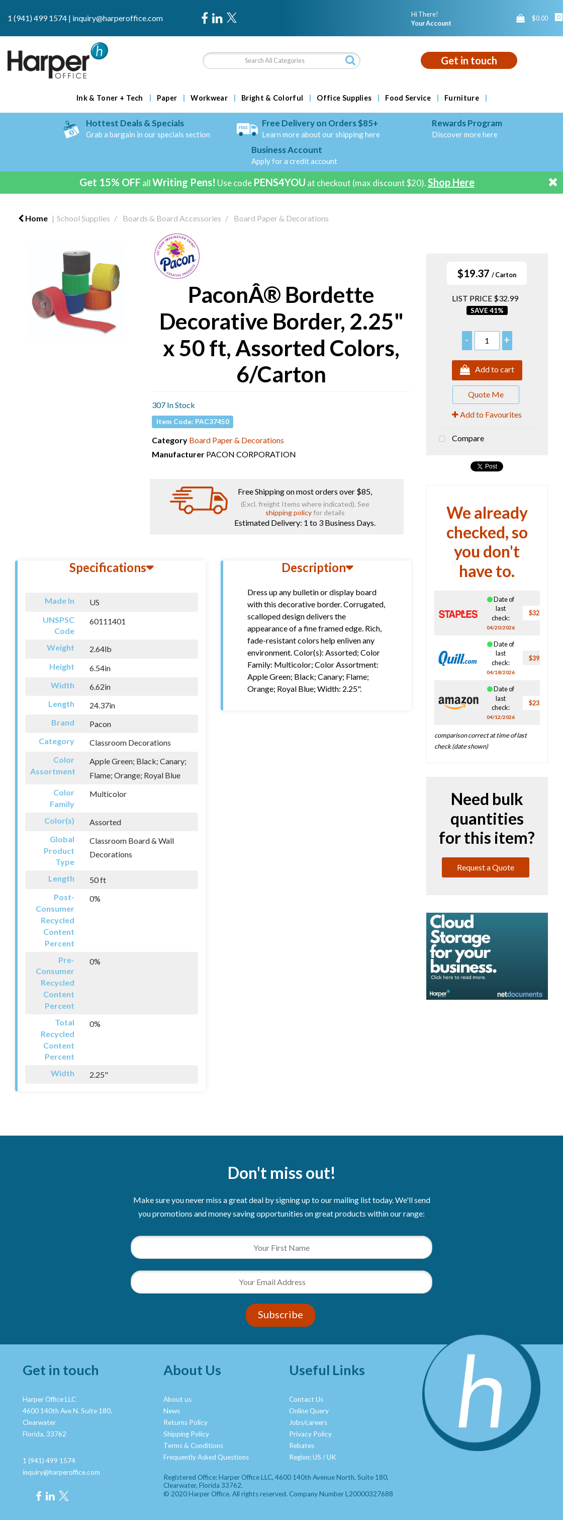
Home (33, 218)
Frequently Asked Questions (206, 1457)
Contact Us (306, 1399)
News (171, 1411)
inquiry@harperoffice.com (117, 18)
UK (331, 1457)
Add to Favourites (487, 414)
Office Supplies (344, 98)
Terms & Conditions (193, 1446)
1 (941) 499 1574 (37, 18)
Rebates (301, 1446)
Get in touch (469, 60)
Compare (459, 439)
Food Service (408, 98)
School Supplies (83, 218)
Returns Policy (185, 1422)
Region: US (305, 1457)
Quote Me (486, 394)
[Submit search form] (350, 60)
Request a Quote (485, 867)
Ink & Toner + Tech (109, 98)
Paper (167, 98)
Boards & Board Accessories (172, 218)
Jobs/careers (308, 1422)
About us (177, 1399)
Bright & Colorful (272, 98)
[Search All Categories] (281, 60)
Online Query (309, 1411)
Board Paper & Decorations (281, 218)
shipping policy (288, 512)
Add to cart (487, 370)
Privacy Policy (310, 1434)
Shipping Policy (186, 1434)
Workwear (209, 98)
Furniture (461, 98)
